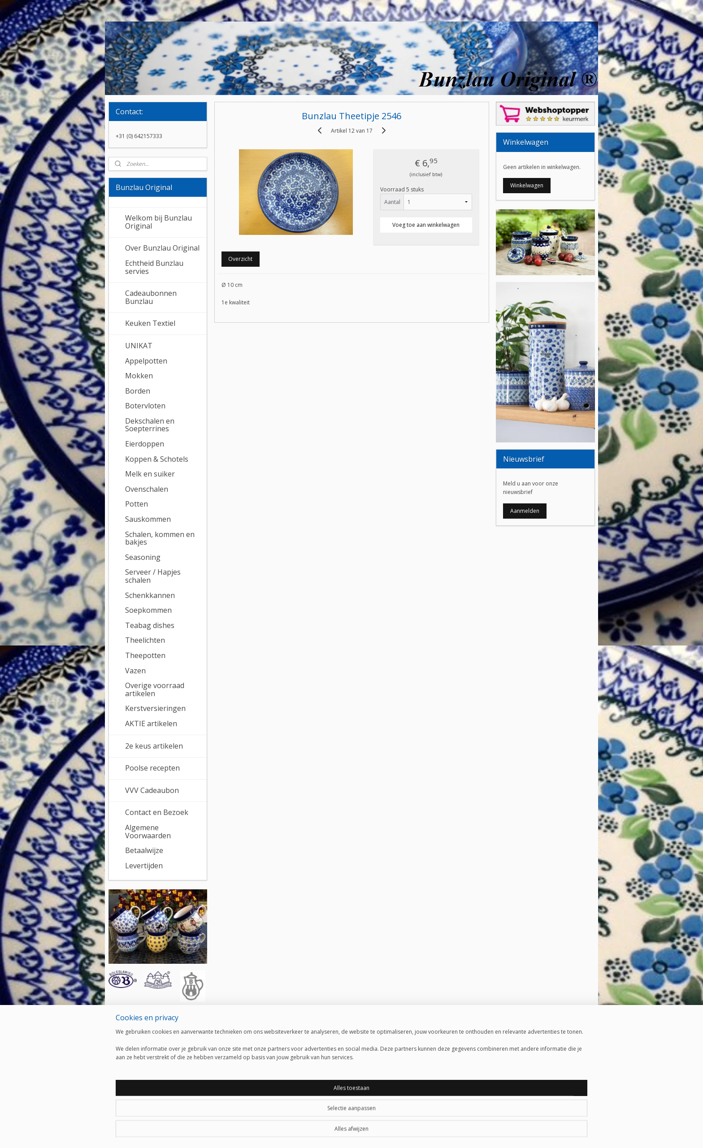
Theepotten (145, 655)
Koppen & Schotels (156, 459)
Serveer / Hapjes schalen (153, 576)
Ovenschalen (146, 489)
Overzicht (240, 259)
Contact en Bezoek (156, 812)
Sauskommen (148, 519)
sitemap (320, 1131)
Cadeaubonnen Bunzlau (151, 297)
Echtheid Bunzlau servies (154, 267)
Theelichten (145, 640)
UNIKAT (138, 346)
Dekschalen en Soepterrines (149, 425)
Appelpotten (146, 361)
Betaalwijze (144, 850)
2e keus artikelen (154, 746)
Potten (136, 504)
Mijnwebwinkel (452, 1131)
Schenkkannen (150, 595)
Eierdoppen (144, 444)
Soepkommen (148, 610)
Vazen (135, 671)
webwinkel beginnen (374, 1131)
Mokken (139, 376)
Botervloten (145, 406)
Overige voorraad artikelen (154, 689)
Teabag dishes (149, 625)
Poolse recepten (152, 768)
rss (339, 1131)
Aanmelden (524, 511)
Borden (137, 391)
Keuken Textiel (150, 323)
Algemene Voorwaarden (148, 831)
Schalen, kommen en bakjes (160, 538)
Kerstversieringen (155, 708)
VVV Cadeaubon (152, 790)
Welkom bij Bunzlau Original (158, 222)
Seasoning (143, 557)
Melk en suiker (150, 474)
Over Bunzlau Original (162, 248)
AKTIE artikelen (151, 723)
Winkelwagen (526, 185)
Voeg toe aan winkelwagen (426, 225)
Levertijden (144, 866)
